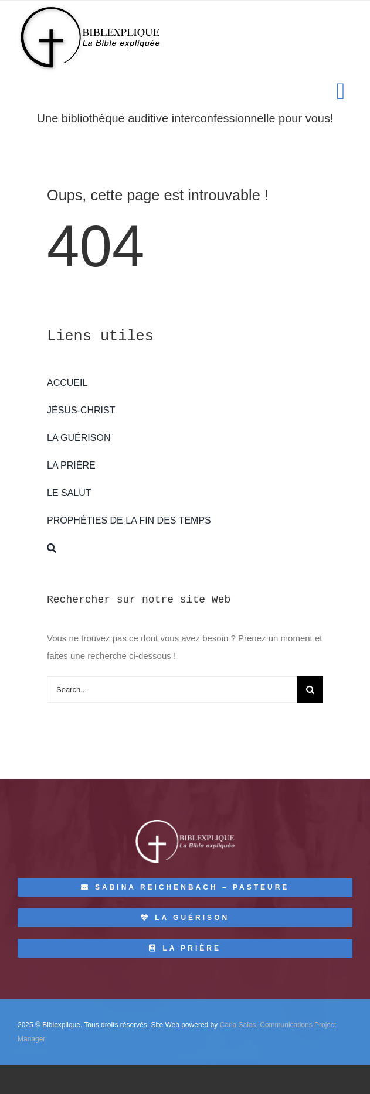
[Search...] (172, 689)
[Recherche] (185, 548)
